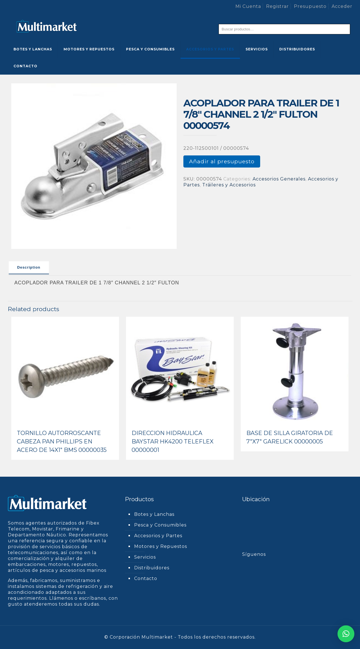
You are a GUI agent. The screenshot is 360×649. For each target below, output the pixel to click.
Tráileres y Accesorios (229, 185)
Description (28, 267)
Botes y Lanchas (154, 514)
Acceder (342, 6)
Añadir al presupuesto (222, 161)
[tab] (29, 267)
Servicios (145, 557)
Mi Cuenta (248, 6)
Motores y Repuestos (160, 546)
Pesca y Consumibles (160, 525)
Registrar (277, 6)
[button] (346, 633)
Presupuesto (310, 6)
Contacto (145, 578)
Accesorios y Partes (158, 535)
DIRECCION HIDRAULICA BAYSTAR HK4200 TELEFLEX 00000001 (172, 441)
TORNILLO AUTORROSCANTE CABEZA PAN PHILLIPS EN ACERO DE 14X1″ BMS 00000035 (62, 441)
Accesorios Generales (279, 179)
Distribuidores (151, 567)
